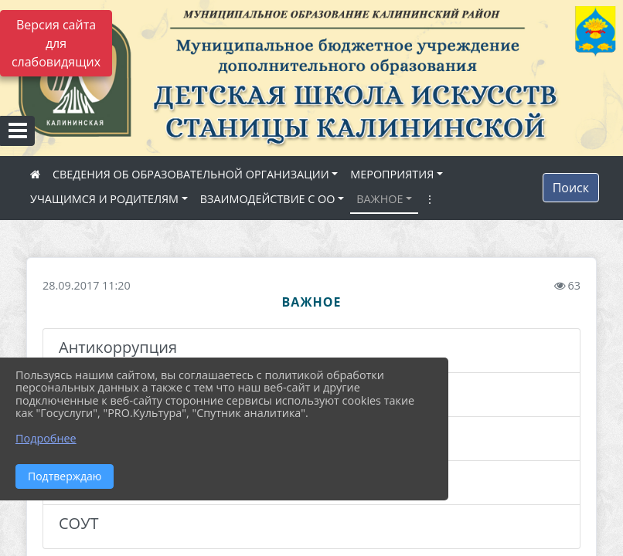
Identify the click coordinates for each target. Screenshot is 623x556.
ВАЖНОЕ (379, 199)
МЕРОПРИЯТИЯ (392, 174)
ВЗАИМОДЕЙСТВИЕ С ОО (267, 199)
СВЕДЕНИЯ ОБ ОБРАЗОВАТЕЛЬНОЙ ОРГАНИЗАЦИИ (191, 174)
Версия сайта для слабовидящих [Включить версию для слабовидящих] (56, 43)
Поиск (571, 187)
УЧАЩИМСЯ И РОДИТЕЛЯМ (104, 199)
